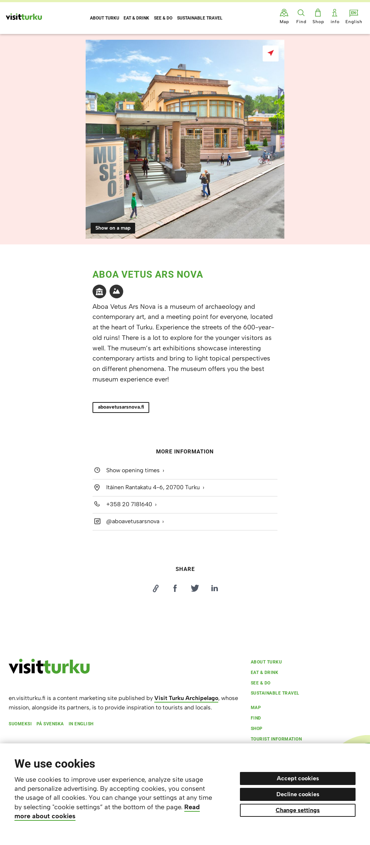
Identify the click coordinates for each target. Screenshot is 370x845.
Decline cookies (297, 794)
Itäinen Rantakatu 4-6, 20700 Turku (153, 487)
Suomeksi (20, 723)
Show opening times (133, 470)
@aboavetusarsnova (132, 521)
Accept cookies (298, 778)
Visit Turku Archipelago (186, 698)
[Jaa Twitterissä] (195, 588)
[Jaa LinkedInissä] (215, 588)
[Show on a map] (271, 53)
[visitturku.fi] (49, 672)
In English (81, 723)
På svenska (50, 723)
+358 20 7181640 (129, 504)
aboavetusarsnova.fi (121, 407)
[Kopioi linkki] (155, 588)
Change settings (298, 810)
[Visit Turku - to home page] (24, 16)
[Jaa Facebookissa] (175, 588)
